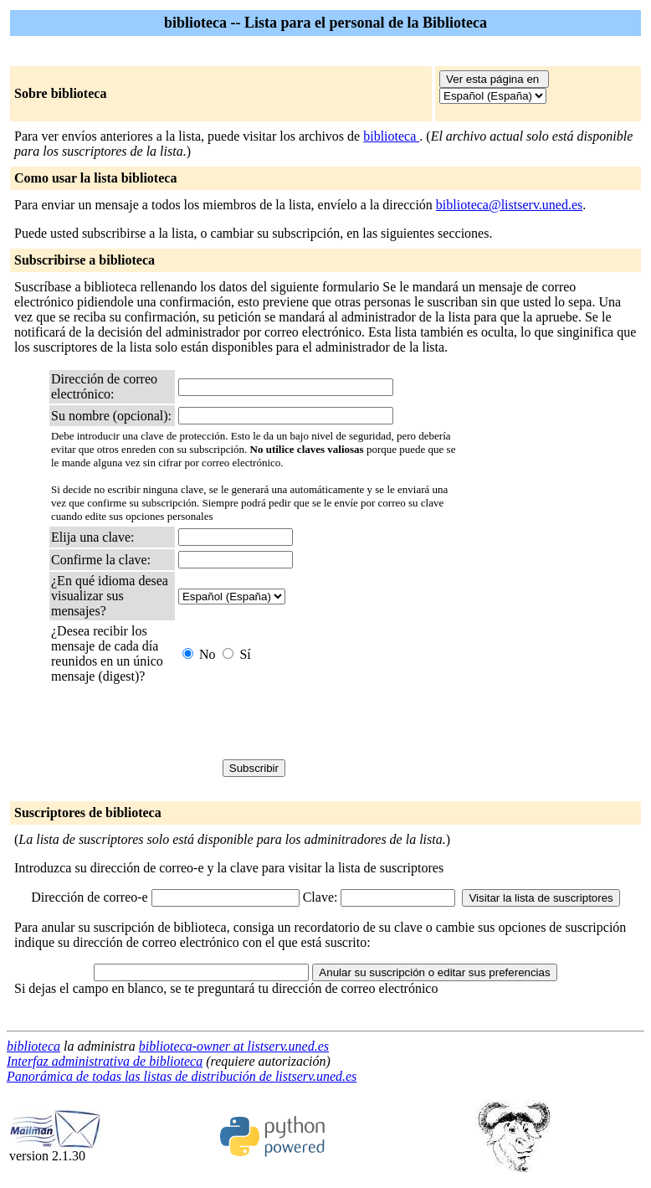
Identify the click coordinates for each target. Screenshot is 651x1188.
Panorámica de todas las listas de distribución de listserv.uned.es (181, 1076)
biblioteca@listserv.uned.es (509, 205)
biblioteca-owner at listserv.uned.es (234, 1046)
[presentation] (305, 721)
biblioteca (391, 136)
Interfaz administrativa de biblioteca (104, 1061)
